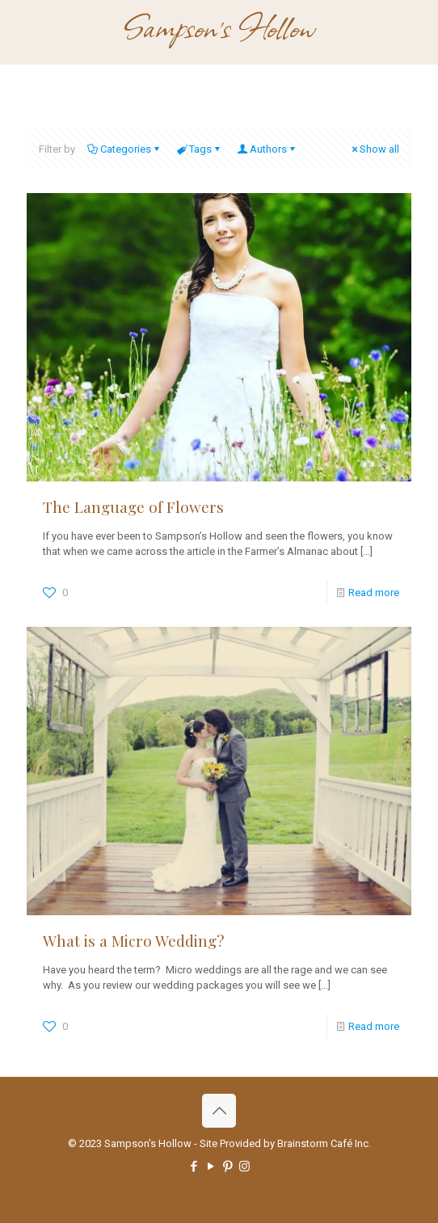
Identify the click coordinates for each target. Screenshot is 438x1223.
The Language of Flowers (133, 506)
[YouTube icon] (210, 1166)
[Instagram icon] (244, 1166)
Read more (373, 592)
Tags (199, 149)
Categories (124, 149)
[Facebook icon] (193, 1166)
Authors (267, 149)
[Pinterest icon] (227, 1166)
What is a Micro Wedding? (133, 940)
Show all (374, 149)
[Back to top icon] (219, 1111)
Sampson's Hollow (219, 26)
